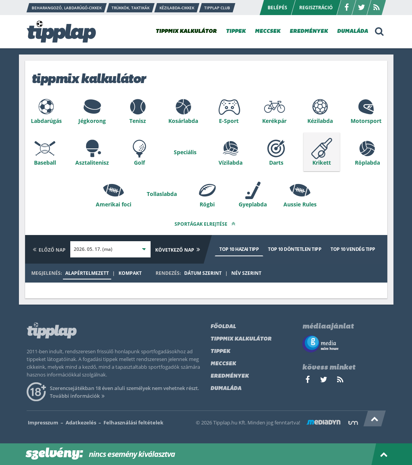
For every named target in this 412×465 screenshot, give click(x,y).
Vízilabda (230, 162)
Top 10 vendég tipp (353, 249)
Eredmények (229, 376)
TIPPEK (236, 31)
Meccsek (223, 364)
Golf (139, 162)
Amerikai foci (113, 204)
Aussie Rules (300, 204)
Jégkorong (92, 120)
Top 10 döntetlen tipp (294, 249)
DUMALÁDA (352, 31)
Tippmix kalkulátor (240, 339)
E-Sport (229, 120)
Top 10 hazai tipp (239, 249)
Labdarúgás (46, 120)
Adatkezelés (81, 422)
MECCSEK (267, 31)
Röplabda (367, 162)
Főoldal (223, 327)
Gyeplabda (253, 204)
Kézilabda (320, 120)
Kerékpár (274, 120)
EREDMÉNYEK (309, 31)
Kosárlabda (183, 120)
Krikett (321, 162)
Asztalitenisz (92, 162)
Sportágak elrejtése (206, 223)
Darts (276, 162)
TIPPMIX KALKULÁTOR (186, 31)
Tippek (220, 351)
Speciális (185, 152)
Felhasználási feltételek (133, 422)
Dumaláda (225, 389)
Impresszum (43, 422)
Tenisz (137, 120)
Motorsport (366, 120)
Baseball (45, 162)
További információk (78, 395)
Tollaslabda (162, 194)
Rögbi (207, 204)
